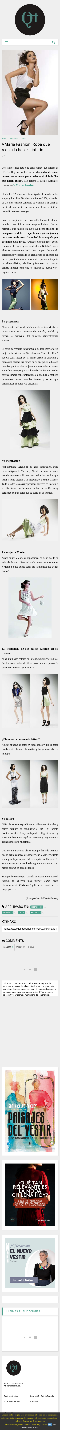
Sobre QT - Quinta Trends (42, 1396)
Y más (35, 1427)
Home (4, 139)
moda (24, 139)
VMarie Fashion (24, 185)
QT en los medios (12, 1401)
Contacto (34, 1401)
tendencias (14, 139)
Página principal (11, 1396)
